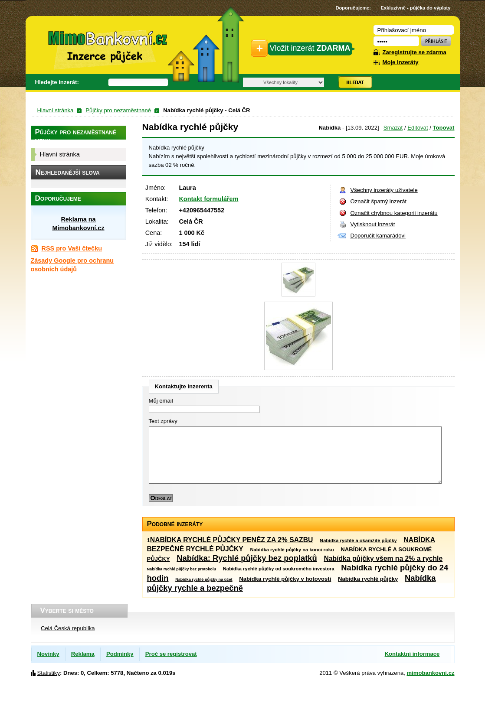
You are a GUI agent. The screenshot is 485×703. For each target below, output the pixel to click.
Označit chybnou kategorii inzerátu (394, 213)
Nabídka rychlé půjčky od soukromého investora (278, 568)
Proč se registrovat (171, 654)
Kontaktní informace (412, 654)
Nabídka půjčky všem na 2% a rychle (383, 558)
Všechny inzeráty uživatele (384, 190)
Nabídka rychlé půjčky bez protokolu (181, 569)
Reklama (83, 654)
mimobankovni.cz (431, 673)
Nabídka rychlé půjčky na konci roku (292, 549)
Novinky (48, 654)
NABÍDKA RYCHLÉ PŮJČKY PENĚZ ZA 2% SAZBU (231, 540)
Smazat (393, 127)
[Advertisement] (78, 407)
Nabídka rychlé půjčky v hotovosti (285, 579)
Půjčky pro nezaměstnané (118, 110)
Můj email (161, 400)
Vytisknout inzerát (373, 224)
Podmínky (120, 654)
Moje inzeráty (401, 62)
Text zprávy (163, 421)
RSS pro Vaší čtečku (72, 248)
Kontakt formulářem (208, 198)
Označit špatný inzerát (379, 201)
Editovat (417, 127)
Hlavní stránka (55, 110)
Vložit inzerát (310, 48)
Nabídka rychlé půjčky (368, 579)
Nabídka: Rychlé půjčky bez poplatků (247, 558)
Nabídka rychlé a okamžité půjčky (358, 540)
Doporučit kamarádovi (378, 235)
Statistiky (48, 673)
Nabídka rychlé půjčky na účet (204, 579)
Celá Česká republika (68, 628)
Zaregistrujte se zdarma (414, 52)
